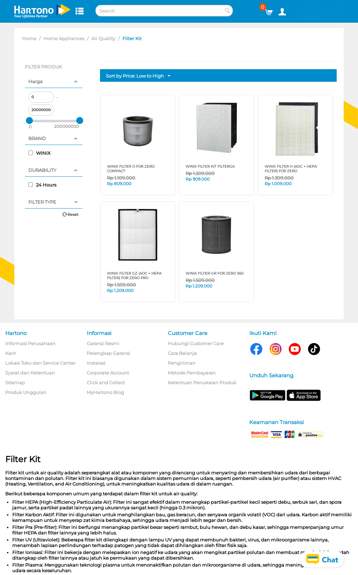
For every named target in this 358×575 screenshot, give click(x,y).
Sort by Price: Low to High (138, 76)
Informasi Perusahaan (30, 343)
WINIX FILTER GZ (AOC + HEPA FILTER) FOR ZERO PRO (134, 275)
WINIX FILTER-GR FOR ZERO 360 (215, 273)
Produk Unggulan (25, 392)
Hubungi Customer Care (196, 343)
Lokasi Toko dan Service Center (40, 363)
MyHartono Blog (105, 392)
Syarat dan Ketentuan (30, 373)
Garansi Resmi (103, 343)
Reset (72, 214)
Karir (10, 353)
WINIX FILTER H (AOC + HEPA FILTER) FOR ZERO (291, 168)
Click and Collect (106, 382)
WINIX (39, 153)
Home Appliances (63, 38)
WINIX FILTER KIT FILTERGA (210, 166)
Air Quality (103, 38)
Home (29, 38)
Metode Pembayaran (192, 373)
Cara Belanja (182, 353)
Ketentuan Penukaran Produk (202, 382)
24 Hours (42, 185)
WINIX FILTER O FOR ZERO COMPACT (131, 168)
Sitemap (15, 382)
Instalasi (96, 363)
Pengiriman (181, 363)
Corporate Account (108, 373)
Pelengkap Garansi (108, 353)
